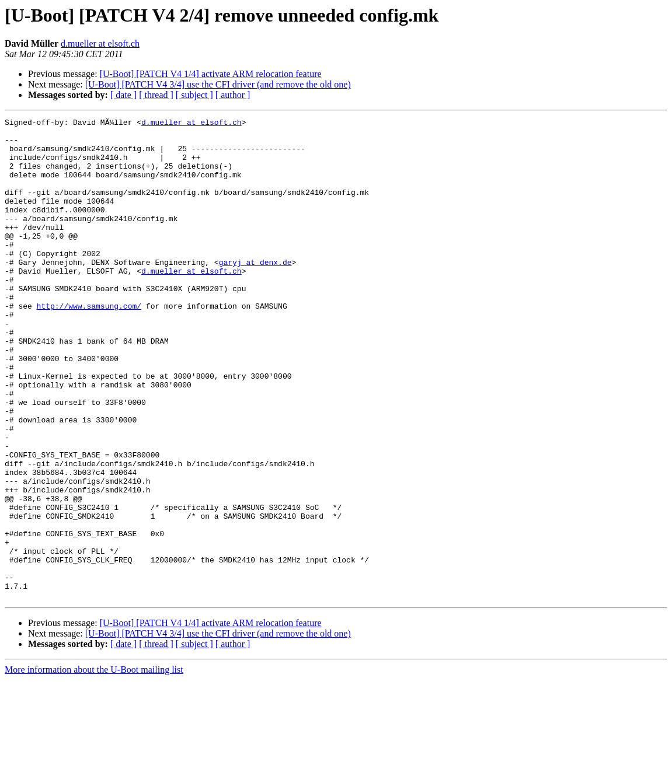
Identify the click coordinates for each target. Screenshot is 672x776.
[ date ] (123, 95)
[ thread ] (156, 95)
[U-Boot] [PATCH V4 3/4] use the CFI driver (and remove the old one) (218, 84)
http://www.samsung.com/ (89, 344)
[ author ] (232, 95)
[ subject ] (194, 95)
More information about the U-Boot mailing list (94, 766)
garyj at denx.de (255, 291)
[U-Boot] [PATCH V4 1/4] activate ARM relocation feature (211, 74)
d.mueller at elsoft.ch (100, 43)
